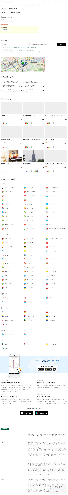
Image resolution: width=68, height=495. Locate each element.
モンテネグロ (49, 450)
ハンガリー (45, 449)
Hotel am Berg (27, 163)
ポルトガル (35, 470)
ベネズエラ (55, 454)
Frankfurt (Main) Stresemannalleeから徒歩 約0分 (10, 21)
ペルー (59, 454)
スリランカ (32, 444)
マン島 (59, 449)
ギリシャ (40, 449)
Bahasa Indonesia (58, 434)
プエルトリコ (35, 454)
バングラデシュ (49, 442)
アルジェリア (35, 455)
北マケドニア (54, 450)
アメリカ (48, 453)
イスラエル (37, 443)
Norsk (59, 435)
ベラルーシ (63, 470)
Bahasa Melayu (52, 434)
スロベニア (54, 470)
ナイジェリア (50, 455)
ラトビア (40, 450)
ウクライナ (30, 453)
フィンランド (61, 448)
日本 (47, 443)
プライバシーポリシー (54, 488)
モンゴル (40, 444)
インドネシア (32, 443)
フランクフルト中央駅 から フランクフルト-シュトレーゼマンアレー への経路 (18, 50)
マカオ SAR (45, 444)
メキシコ (40, 453)
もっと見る (39, 51)
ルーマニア (40, 470)
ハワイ (52, 453)
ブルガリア (30, 448)
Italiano (50, 435)
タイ (42, 464)
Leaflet (29, 71)
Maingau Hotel (5, 163)
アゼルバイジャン (43, 442)
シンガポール (38, 464)
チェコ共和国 (38, 448)
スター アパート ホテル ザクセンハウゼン (55, 115)
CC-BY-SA (43, 71)
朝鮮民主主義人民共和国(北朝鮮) (35, 447)
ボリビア (61, 453)
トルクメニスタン (47, 464)
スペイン (56, 448)
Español (46, 435)
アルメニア (37, 442)
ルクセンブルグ (35, 450)
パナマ (44, 453)
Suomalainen (54, 435)
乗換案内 (44, 1)
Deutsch (42, 435)
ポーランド (30, 470)
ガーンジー (36, 449)
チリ (64, 453)
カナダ (37, 453)
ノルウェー (63, 450)
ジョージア (61, 442)
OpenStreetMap (34, 71)
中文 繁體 (36, 434)
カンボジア (51, 443)
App (62, 1)
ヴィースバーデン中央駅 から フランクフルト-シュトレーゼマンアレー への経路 (18, 51)
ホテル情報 (50, 1)
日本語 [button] (65, 1)
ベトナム (58, 464)
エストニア (52, 448)
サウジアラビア (32, 464)
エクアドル (40, 454)
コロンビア (30, 454)
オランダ (59, 450)
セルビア (44, 470)
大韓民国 (55, 443)
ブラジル (51, 454)
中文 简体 (41, 434)
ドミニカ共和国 (46, 454)
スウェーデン (49, 470)
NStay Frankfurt (9, 9)
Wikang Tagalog (33, 435)
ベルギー (64, 447)
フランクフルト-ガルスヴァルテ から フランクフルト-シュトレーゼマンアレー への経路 (19, 47)
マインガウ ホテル (49, 139)
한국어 (45, 434)
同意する (58, 491)
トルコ (52, 464)
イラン (44, 443)
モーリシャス (45, 455)
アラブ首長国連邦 (31, 442)
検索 (61, 44)
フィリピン (55, 444)
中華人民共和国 (56, 442)
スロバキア (59, 470)
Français (38, 435)
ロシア (34, 453)
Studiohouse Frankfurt (29, 115)
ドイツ (43, 448)
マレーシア (50, 444)
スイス (34, 448)
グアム (31, 455)
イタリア (62, 449)
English (33, 434)
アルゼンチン (56, 453)
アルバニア (44, 447)
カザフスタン (60, 443)
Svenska (62, 435)
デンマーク (47, 448)
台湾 (55, 464)
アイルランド (54, 449)
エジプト (40, 455)
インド (41, 443)
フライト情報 (56, 1)
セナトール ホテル (5, 139)
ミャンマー (37, 444)
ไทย (47, 434)
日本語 (29, 434)
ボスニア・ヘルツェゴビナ (57, 447)
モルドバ (44, 450)
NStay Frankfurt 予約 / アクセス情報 (10, 12)
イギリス (31, 449)
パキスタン (60, 444)
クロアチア (49, 449)
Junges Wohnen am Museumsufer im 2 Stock (35, 139)
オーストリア (49, 447)
